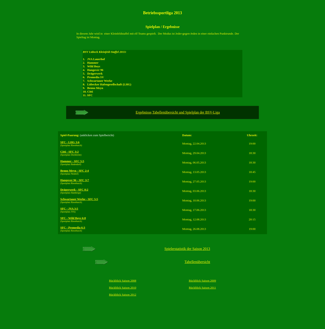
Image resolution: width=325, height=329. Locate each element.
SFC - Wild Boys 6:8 (73, 218)
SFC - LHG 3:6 (69, 142)
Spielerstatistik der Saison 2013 (187, 249)
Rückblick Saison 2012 (122, 294)
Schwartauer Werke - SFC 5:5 (79, 199)
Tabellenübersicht (197, 262)
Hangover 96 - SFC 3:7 (74, 180)
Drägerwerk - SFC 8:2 (74, 189)
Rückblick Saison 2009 (202, 280)
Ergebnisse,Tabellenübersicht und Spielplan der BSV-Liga (178, 112)
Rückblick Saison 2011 (202, 287)
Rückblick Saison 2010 (122, 287)
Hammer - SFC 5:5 (72, 161)
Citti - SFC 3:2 (69, 151)
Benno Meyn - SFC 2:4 (74, 170)
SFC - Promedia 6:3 (72, 227)
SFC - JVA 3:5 (69, 208)
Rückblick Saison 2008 (122, 280)
